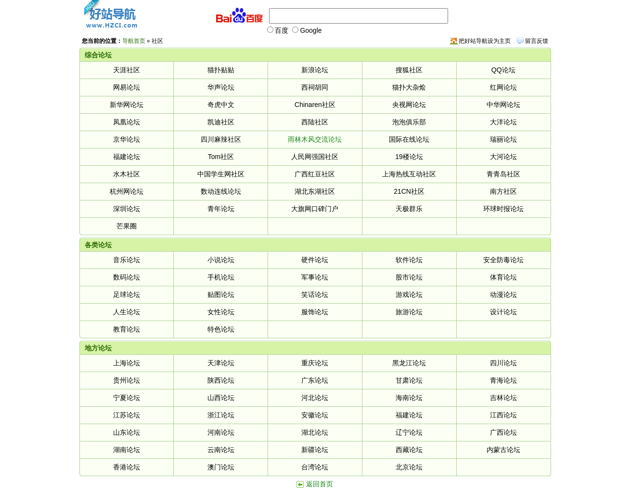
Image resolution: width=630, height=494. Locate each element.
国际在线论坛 (409, 139)
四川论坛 (503, 363)
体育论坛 (503, 277)
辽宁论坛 (409, 432)
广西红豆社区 (315, 174)
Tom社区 (221, 156)
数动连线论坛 (221, 191)
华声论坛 (220, 87)
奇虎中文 (220, 104)
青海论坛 (503, 380)
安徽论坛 (314, 415)
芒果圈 (126, 226)
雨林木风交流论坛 (315, 139)
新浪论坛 (314, 70)
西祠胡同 (314, 87)
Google (306, 30)
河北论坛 (314, 397)
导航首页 (133, 41)
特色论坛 (220, 329)
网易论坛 (126, 87)
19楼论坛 (409, 156)
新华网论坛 (126, 104)
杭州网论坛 (126, 191)
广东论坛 (314, 380)
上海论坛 (126, 363)
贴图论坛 (220, 294)
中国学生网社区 (220, 174)
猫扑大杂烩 (409, 87)
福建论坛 (126, 156)
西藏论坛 (409, 450)
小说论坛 (220, 260)
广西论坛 (503, 432)
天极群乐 (409, 209)
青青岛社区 (503, 174)
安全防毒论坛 (503, 260)
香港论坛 (126, 467)
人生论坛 (126, 312)
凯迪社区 (220, 122)
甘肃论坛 (409, 380)
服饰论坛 (314, 312)
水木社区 (126, 174)
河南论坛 (220, 432)
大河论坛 (503, 156)
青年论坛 (220, 209)
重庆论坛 (314, 363)
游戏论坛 (409, 294)
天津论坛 (220, 363)
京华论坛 (126, 139)
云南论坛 (220, 450)
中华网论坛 (503, 104)
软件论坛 (409, 260)
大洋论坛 (503, 122)
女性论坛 (220, 312)
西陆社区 (314, 122)
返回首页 (319, 484)
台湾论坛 (314, 467)
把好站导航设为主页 (485, 41)
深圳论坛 (126, 209)
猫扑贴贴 (220, 70)
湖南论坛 (126, 450)
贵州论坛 (126, 380)
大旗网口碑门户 (314, 209)
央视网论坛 (409, 104)
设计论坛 (503, 312)
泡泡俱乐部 (409, 122)
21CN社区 (409, 191)
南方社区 (503, 191)
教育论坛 (126, 329)
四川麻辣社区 (221, 139)
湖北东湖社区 (315, 191)
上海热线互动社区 (409, 174)
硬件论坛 (314, 260)
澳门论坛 (220, 467)
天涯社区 (126, 70)
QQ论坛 (503, 70)
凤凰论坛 (126, 122)
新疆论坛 (314, 450)
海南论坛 (409, 397)
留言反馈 (536, 41)
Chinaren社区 (315, 104)
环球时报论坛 (503, 209)
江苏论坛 (126, 415)
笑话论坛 (314, 294)
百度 (277, 30)
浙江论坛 (220, 415)
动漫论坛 (503, 294)
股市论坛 (409, 277)
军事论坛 (314, 277)
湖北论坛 (314, 432)
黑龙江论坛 (409, 363)
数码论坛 (126, 277)
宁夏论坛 (126, 397)
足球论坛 (126, 294)
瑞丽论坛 (503, 139)
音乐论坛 (126, 260)
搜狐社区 (409, 70)
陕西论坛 (220, 380)
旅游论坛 (409, 312)
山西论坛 (220, 397)
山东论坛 (126, 432)
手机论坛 (220, 277)
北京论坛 (409, 467)
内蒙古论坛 (503, 450)
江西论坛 (503, 415)
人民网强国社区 (314, 156)
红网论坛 (503, 87)
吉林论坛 (503, 397)
